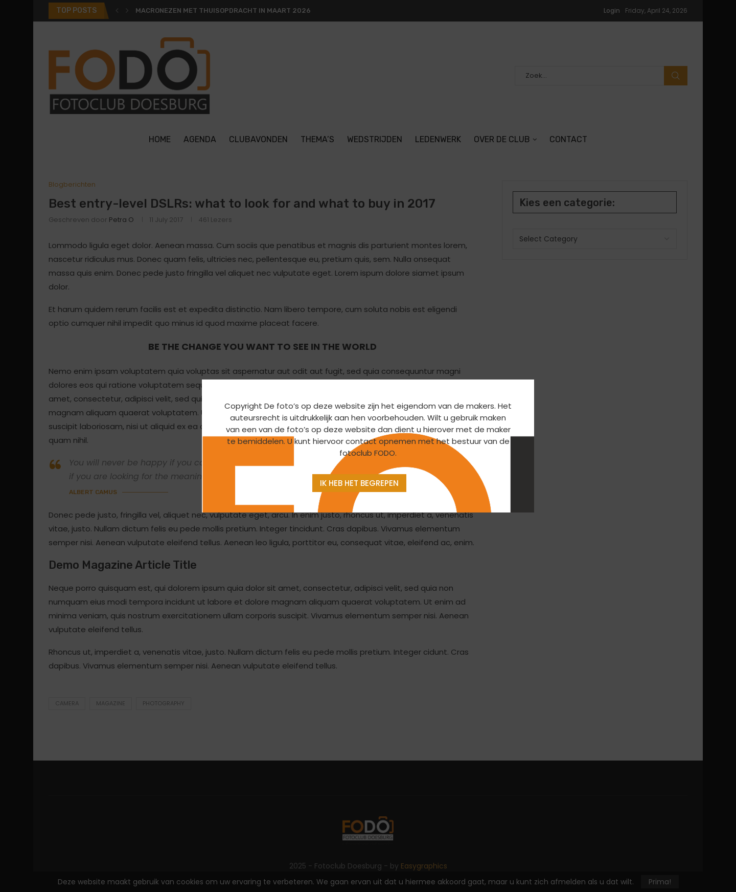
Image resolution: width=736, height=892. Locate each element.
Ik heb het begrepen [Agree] (359, 483)
